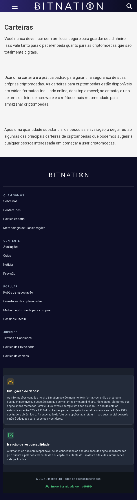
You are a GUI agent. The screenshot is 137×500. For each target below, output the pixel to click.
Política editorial (14, 219)
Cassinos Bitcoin (14, 319)
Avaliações (10, 247)
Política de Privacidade (19, 347)
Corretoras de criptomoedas (22, 301)
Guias (7, 255)
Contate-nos (12, 210)
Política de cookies (16, 356)
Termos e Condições (17, 338)
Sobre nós (10, 201)
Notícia (8, 264)
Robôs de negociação (18, 292)
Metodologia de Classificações (24, 228)
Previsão (9, 273)
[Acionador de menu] (14, 6)
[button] (129, 6)
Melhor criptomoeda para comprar (27, 310)
